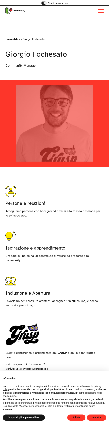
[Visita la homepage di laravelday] (29, 10)
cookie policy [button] (9, 396)
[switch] (54, 3)
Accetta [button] (96, 417)
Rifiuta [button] (76, 417)
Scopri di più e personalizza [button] (23, 417)
